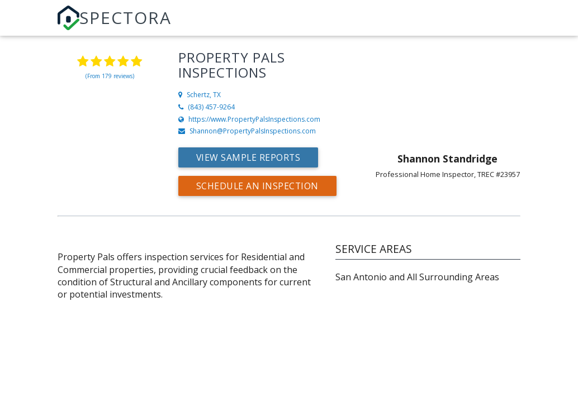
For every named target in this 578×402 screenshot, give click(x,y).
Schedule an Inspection (258, 186)
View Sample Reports (249, 157)
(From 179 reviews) (110, 76)
